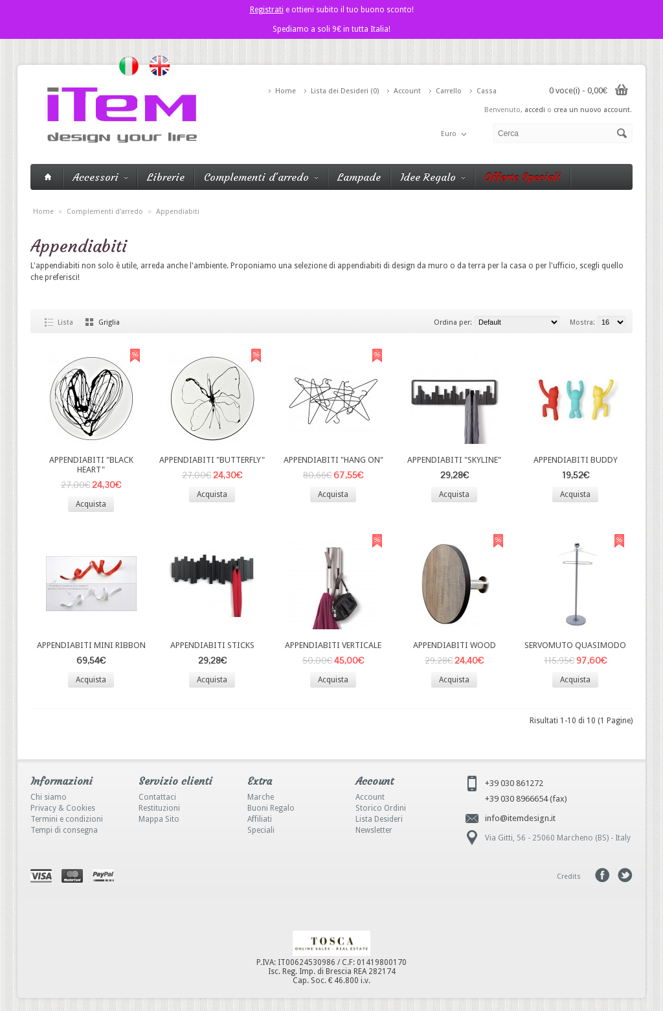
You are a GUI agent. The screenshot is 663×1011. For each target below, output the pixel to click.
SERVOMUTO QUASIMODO (575, 645)
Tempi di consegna (64, 830)
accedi (534, 110)
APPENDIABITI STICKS (212, 645)
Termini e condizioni (66, 819)
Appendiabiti (177, 211)
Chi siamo (48, 797)
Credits (569, 876)
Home (285, 91)
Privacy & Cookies (62, 808)
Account (407, 91)
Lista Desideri (379, 819)
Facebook (602, 875)
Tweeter (625, 875)
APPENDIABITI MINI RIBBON (91, 645)
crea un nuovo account (592, 110)
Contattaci (157, 797)
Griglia (109, 322)
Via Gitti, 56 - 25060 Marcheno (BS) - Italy (558, 837)
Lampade (359, 176)
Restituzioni (159, 808)
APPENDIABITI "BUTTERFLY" (212, 460)
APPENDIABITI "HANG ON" (333, 460)
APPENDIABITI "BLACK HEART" (91, 464)
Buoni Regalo (271, 808)
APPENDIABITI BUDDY (576, 460)
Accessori (100, 176)
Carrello (449, 91)
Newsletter (373, 830)
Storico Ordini (380, 808)
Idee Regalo (432, 176)
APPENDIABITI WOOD (454, 645)
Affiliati (259, 819)
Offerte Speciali (522, 176)
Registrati (267, 9)
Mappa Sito (159, 819)
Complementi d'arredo (261, 176)
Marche (260, 797)
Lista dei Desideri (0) (345, 91)
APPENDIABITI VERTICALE (333, 645)
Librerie (166, 176)
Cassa (487, 91)
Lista (65, 322)
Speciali (261, 830)
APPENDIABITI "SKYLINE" (454, 460)
